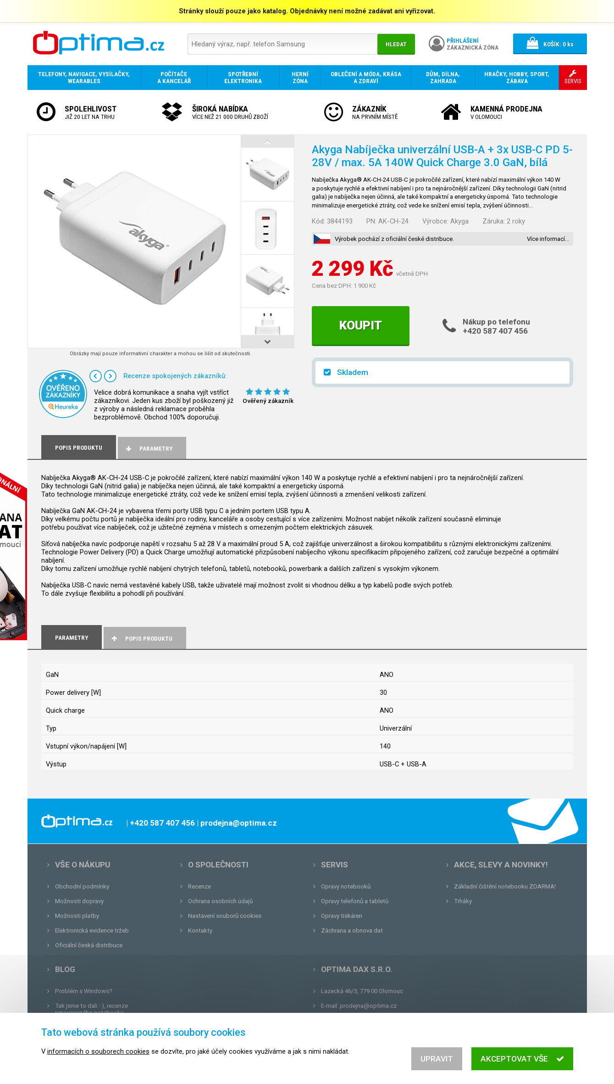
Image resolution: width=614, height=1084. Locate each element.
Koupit (360, 325)
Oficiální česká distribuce (88, 945)
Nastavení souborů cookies (224, 915)
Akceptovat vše (522, 1058)
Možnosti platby (77, 915)
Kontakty (200, 930)
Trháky (463, 901)
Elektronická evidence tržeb (92, 930)
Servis (334, 864)
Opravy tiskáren (341, 915)
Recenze (199, 886)
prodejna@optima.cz (368, 1005)
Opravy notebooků (346, 886)
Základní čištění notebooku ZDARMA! (505, 886)
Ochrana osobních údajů (220, 901)
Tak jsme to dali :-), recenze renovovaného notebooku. (91, 1009)
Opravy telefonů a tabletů (354, 901)
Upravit (436, 1058)
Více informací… (548, 238)
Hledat (396, 44)
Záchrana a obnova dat (352, 930)
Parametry (148, 448)
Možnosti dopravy (79, 901)
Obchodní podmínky (82, 886)
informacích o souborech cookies (98, 1051)
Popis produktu (141, 638)
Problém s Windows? (83, 991)
